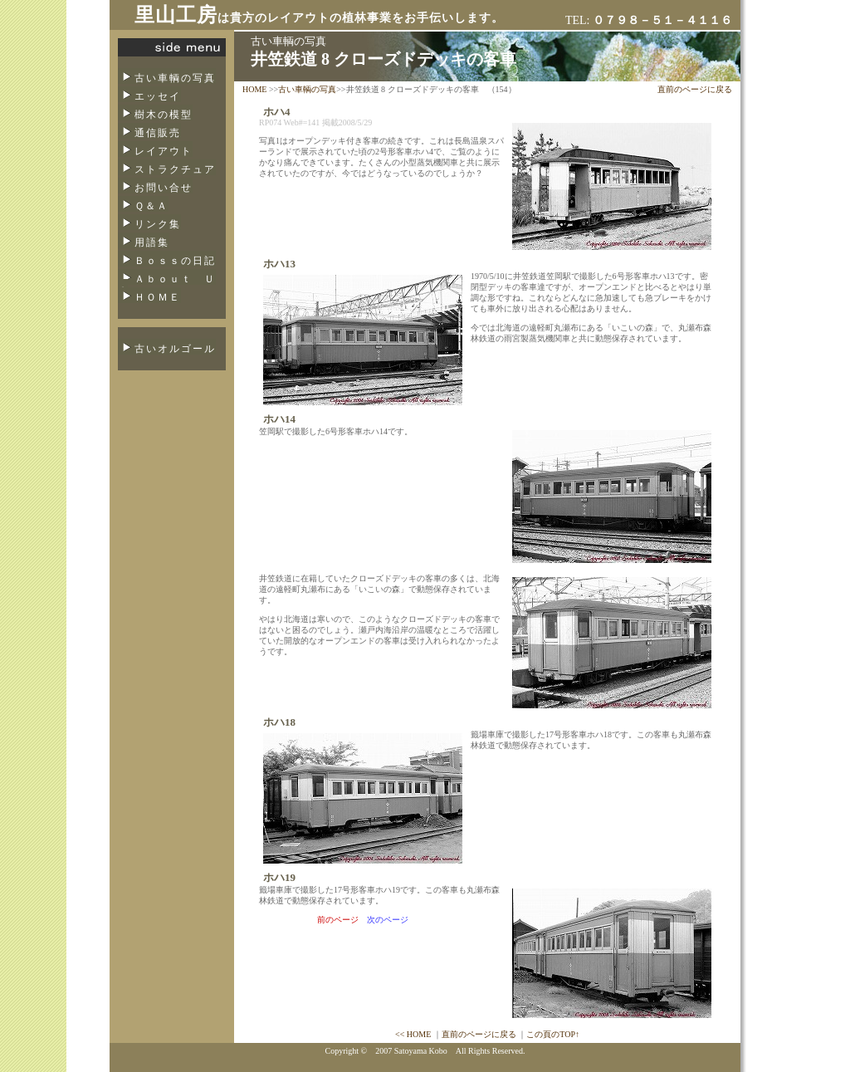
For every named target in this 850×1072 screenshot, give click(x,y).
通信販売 (157, 133)
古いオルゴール (175, 349)
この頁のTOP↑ (552, 1034)
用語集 (151, 242)
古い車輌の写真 (175, 78)
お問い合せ (163, 187)
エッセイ (157, 96)
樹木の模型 (163, 114)
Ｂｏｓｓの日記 (175, 261)
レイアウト (163, 151)
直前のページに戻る (694, 89)
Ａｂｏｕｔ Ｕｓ (167, 284)
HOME (254, 89)
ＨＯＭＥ (157, 297)
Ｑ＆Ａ (151, 206)
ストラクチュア (175, 169)
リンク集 (157, 224)
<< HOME (413, 1034)
